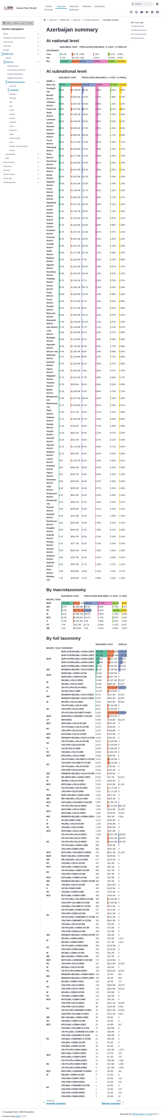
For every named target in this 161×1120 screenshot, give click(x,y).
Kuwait (12, 118)
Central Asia (8, 42)
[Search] (142, 4)
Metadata (87, 6)
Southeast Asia (9, 182)
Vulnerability (10, 154)
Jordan (12, 114)
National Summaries (16, 82)
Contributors (99, 6)
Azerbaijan (13, 90)
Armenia (12, 86)
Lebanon (12, 122)
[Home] (44, 20)
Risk (7, 158)
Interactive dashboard (74, 8)
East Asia (7, 46)
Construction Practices (16, 70)
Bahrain (12, 94)
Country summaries (91, 20)
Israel (11, 110)
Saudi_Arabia (14, 138)
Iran (10, 102)
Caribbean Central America (14, 38)
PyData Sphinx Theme (142, 1114)
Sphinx (18, 1116)
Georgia (12, 98)
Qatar (11, 134)
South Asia (7, 178)
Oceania (6, 170)
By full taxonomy (137, 38)
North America (9, 162)
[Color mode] (157, 4)
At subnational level (139, 30)
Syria (11, 142)
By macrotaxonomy (138, 34)
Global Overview (48, 8)
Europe (6, 50)
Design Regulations (15, 74)
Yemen (12, 150)
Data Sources (12, 66)
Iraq (10, 106)
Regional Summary (15, 78)
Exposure (61, 6)
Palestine (13, 130)
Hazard (8, 58)
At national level (137, 26)
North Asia (7, 166)
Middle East (8, 54)
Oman (11, 126)
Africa (5, 34)
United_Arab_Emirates (18, 146)
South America (9, 174)
